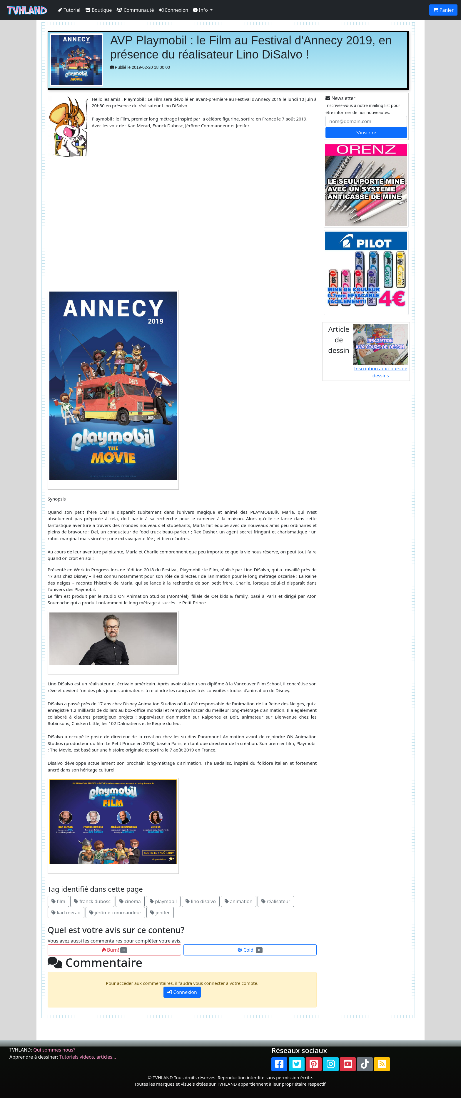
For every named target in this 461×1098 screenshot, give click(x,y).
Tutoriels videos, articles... (87, 1057)
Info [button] (201, 10)
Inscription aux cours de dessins (380, 351)
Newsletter (340, 98)
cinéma (130, 901)
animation (239, 901)
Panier (443, 10)
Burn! (114, 950)
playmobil (163, 901)
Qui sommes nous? (54, 1050)
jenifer (160, 912)
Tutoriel (69, 10)
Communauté (135, 10)
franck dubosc (92, 901)
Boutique (98, 10)
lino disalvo (201, 901)
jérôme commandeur (115, 912)
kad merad (66, 912)
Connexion (173, 10)
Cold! (250, 950)
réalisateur (275, 901)
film (58, 901)
